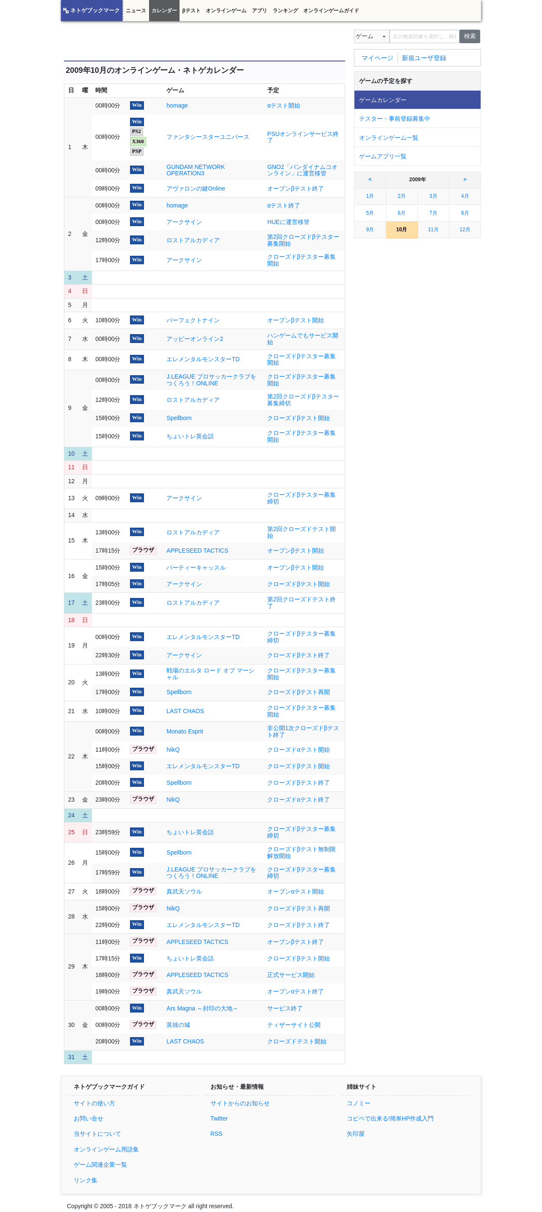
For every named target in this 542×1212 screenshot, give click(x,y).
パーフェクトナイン (193, 320)
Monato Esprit (184, 731)
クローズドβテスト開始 (298, 418)
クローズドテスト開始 (296, 1041)
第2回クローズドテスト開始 (301, 532)
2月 (402, 196)
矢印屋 (356, 1133)
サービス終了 (285, 1008)
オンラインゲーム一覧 (388, 137)
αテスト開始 (283, 105)
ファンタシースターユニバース (207, 136)
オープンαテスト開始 (295, 891)
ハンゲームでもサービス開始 (302, 339)
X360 (138, 141)
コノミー (359, 1103)
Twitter (219, 1118)
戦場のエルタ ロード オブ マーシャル (210, 674)
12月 (464, 229)
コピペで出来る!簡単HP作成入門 (390, 1118)
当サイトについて (97, 1133)
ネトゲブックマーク (95, 11)
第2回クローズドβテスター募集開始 (303, 240)
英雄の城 (178, 1024)
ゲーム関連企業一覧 (100, 1164)
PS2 (136, 131)
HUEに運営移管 (288, 222)
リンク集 (85, 1180)
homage (177, 105)
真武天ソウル (184, 891)
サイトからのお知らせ (240, 1103)
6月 (402, 213)
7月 (433, 213)
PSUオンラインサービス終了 (303, 137)
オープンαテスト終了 (295, 991)
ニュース (136, 11)
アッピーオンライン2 (194, 338)
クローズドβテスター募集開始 (301, 260)
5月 (370, 213)
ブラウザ (143, 550)
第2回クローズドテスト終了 (301, 602)
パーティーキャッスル (196, 567)
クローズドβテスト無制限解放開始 (301, 852)
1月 (370, 196)
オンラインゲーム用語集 (106, 1149)
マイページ (377, 57)
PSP (136, 151)
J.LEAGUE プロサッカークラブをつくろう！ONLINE (211, 380)
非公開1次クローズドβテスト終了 (303, 731)
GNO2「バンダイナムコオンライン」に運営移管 (302, 170)
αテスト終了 (283, 205)
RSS (216, 1133)
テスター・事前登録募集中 (394, 118)
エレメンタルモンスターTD (203, 359)
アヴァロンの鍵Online (195, 188)
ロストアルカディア (193, 240)
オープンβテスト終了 (295, 188)
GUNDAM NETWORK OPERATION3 (195, 170)
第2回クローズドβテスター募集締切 (303, 400)
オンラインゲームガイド (331, 11)
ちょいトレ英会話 (190, 436)
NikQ (173, 749)
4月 (465, 196)
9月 (370, 229)
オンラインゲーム (226, 11)
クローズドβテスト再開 (298, 692)
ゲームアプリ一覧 (382, 156)
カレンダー (164, 11)
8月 (465, 213)
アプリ (259, 11)
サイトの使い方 (94, 1103)
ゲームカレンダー (382, 100)
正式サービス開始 (291, 974)
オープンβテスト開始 (295, 320)
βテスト (191, 11)
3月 (433, 196)
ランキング (285, 11)
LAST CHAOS (185, 711)
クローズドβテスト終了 (298, 655)
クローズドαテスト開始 (298, 749)
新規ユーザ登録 (424, 57)
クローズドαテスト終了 (298, 799)
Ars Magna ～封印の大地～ (202, 1008)
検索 (470, 36)
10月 (401, 229)
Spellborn (178, 418)
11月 (433, 229)
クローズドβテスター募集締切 (301, 498)
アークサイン (184, 222)
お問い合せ (88, 1118)
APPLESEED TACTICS (197, 550)
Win (137, 105)
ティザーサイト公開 (294, 1024)
